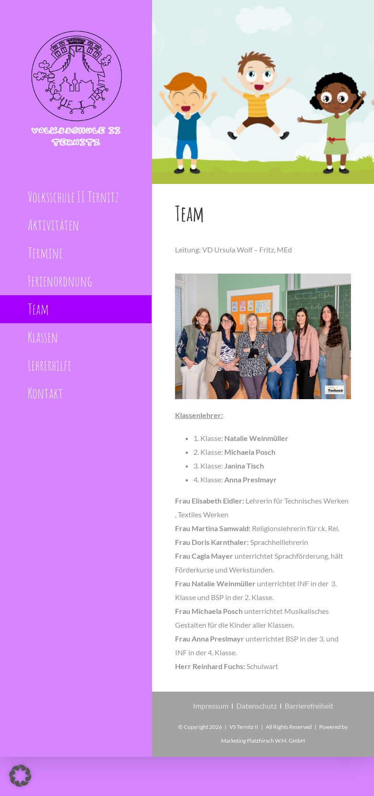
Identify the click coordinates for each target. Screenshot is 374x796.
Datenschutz (256, 705)
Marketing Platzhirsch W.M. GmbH (263, 740)
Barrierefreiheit (309, 705)
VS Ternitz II (243, 726)
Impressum (210, 705)
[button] (20, 776)
